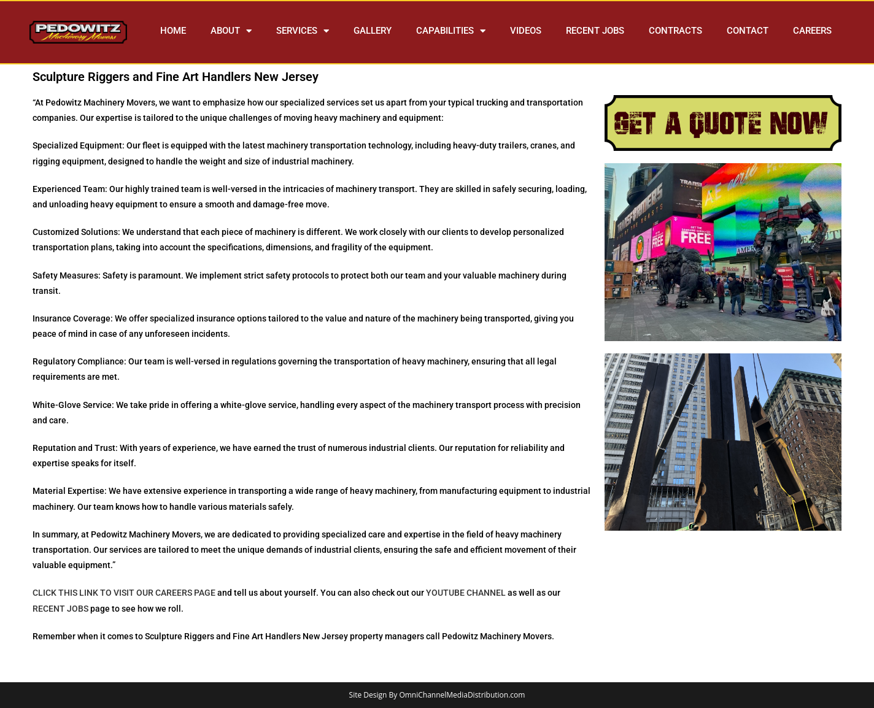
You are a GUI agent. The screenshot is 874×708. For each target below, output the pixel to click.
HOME (173, 30)
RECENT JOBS (595, 30)
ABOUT (231, 31)
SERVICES (302, 31)
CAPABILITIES (450, 31)
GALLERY (373, 30)
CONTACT (747, 30)
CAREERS (812, 30)
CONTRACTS (675, 30)
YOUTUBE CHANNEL (466, 593)
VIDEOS (525, 30)
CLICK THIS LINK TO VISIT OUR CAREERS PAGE (124, 593)
